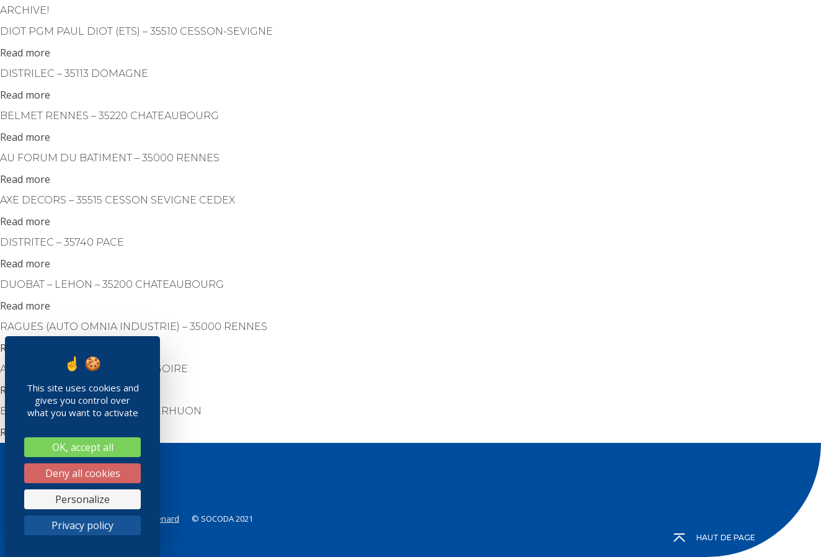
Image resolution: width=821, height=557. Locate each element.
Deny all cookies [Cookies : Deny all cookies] (82, 473)
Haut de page (715, 538)
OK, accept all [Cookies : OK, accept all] (82, 447)
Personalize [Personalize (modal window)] (82, 499)
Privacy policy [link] (82, 525)
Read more (25, 53)
